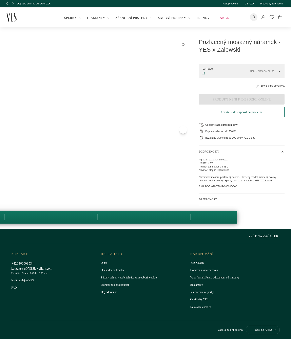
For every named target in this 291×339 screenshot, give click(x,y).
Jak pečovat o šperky (202, 292)
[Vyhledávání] (253, 17)
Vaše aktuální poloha (228, 330)
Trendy (204, 18)
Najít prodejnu (226, 3)
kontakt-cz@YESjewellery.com (32, 268)
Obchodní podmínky (113, 270)
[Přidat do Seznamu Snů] (183, 44)
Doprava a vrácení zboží (204, 270)
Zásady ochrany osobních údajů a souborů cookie (131, 277)
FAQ (14, 288)
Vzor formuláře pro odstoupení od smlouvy (216, 277)
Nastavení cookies (201, 307)
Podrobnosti (209, 152)
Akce (222, 18)
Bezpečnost (207, 203)
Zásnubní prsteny (134, 18)
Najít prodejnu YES (22, 280)
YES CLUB (196, 263)
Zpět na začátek (264, 236)
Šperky (75, 18)
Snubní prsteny (174, 18)
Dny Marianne (109, 292)
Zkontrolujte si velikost (268, 85)
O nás (104, 263)
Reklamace (196, 285)
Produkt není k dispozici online (242, 99)
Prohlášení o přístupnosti (116, 285)
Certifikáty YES (199, 299)
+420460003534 (24, 263)
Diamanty (100, 18)
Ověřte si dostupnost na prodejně (242, 112)
